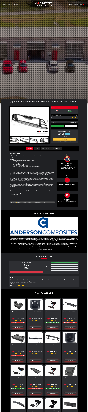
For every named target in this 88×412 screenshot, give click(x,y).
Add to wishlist (71, 126)
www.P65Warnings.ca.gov (40, 202)
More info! (75, 115)
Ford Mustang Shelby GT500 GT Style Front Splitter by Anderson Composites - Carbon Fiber (35, 345)
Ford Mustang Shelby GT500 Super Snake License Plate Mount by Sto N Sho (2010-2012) (18, 378)
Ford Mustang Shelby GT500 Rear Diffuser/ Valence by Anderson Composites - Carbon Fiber (70, 312)
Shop (4, 4)
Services (10, 4)
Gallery (16, 4)
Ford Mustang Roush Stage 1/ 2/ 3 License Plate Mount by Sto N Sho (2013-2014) (52, 312)
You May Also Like (45, 148)
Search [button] (76, 4)
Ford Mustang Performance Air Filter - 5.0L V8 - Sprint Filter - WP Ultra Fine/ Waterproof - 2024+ (18, 312)
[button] (47, 121)
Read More (67, 188)
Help (71, 4)
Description (30, 148)
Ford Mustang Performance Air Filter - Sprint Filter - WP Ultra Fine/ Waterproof (18, 345)
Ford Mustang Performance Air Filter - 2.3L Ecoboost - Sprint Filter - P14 (35, 378)
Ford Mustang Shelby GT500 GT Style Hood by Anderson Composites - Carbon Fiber (70, 378)
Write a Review (26, 271)
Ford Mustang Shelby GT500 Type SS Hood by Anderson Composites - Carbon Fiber (35, 312)
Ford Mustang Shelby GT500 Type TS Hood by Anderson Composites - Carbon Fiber (70, 345)
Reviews (37, 148)
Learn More (68, 133)
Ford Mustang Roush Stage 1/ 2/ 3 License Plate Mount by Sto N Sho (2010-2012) (52, 378)
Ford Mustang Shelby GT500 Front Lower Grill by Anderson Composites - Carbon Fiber (53, 345)
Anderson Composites (73, 120)
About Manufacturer (56, 148)
